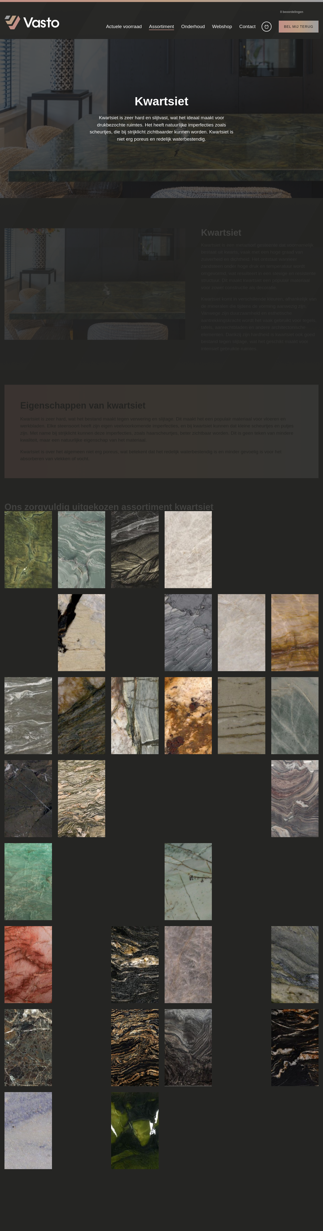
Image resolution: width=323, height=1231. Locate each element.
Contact (247, 26)
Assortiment (161, 26)
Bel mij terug (298, 27)
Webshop (222, 26)
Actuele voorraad (124, 26)
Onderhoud (193, 26)
